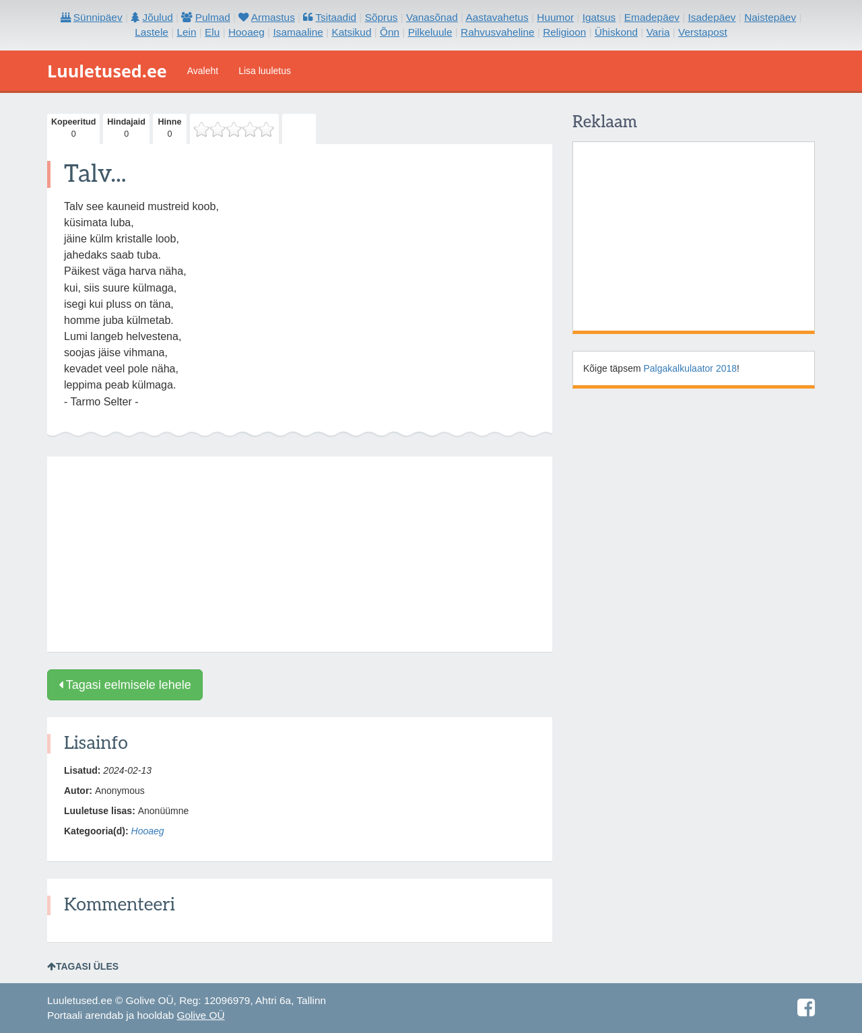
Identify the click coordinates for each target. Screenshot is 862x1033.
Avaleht (202, 70)
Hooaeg (147, 831)
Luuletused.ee (107, 70)
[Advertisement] (299, 554)
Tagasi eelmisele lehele (125, 685)
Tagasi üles (83, 966)
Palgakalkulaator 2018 (690, 368)
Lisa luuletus (264, 70)
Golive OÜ (201, 1015)
